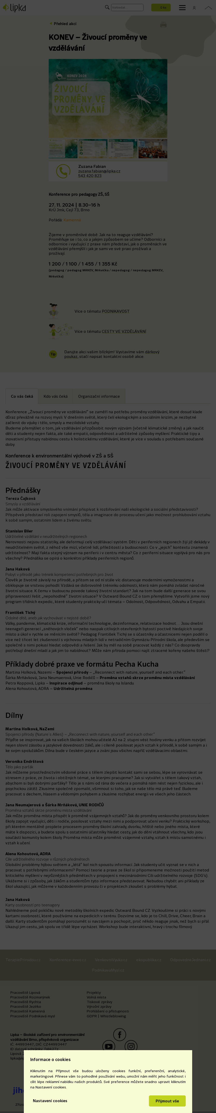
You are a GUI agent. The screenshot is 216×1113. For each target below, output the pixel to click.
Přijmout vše (167, 1101)
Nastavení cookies (50, 1101)
